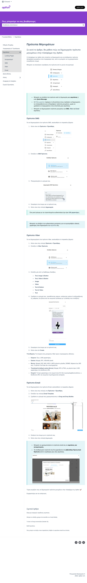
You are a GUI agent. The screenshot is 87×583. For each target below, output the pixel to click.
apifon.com (80, 7)
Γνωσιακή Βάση (7, 37)
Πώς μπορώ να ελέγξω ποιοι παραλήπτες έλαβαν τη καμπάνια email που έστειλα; (48, 530)
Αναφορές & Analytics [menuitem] (9, 81)
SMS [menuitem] (6, 63)
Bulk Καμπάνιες (31, 526)
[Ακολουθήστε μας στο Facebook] (76, 542)
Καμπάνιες (18, 37)
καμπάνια (53, 225)
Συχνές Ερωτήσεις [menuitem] (8, 84)
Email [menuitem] (6, 70)
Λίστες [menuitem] (5, 77)
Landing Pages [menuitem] (9, 56)
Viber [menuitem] (6, 66)
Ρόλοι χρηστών (40, 102)
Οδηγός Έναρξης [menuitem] (8, 45)
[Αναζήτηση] (83, 25)
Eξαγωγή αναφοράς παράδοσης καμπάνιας (38, 512)
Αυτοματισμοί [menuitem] (9, 59)
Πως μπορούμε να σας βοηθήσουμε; (19, 21)
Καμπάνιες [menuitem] (6, 52)
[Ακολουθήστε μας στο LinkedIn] (80, 542)
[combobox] (42, 25)
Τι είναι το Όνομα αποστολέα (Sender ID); (38, 521)
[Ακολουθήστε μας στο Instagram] (83, 542)
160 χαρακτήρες (74, 212)
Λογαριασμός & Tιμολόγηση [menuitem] (11, 48)
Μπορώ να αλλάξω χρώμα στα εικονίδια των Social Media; (42, 517)
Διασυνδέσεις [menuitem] (7, 74)
